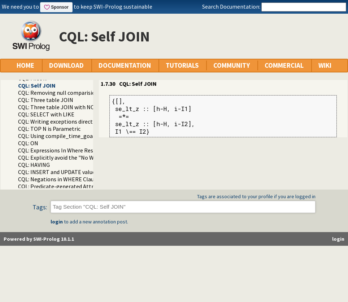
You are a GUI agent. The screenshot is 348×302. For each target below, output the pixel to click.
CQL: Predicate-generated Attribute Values (70, 186)
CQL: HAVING (34, 164)
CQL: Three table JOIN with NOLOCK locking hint (78, 107)
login (57, 221)
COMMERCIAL (284, 65)
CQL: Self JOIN (37, 85)
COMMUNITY (231, 65)
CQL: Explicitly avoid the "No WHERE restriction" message (89, 157)
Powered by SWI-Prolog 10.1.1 (39, 239)
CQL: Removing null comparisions (59, 92)
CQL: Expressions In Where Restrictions (66, 150)
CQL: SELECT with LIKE (46, 114)
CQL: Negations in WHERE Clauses (60, 179)
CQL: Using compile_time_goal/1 (59, 135)
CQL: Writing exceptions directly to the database (78, 121)
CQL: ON (28, 143)
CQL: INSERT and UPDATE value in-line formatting (80, 172)
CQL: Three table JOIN (45, 99)
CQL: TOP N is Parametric (49, 128)
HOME (25, 65)
